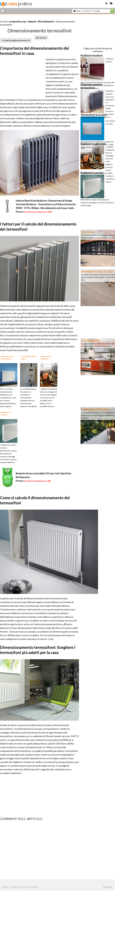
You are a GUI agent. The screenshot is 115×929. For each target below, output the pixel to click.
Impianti (32, 21)
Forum (77, 11)
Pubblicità (107, 887)
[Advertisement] (31, 18)
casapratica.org (17, 21)
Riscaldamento (46, 21)
